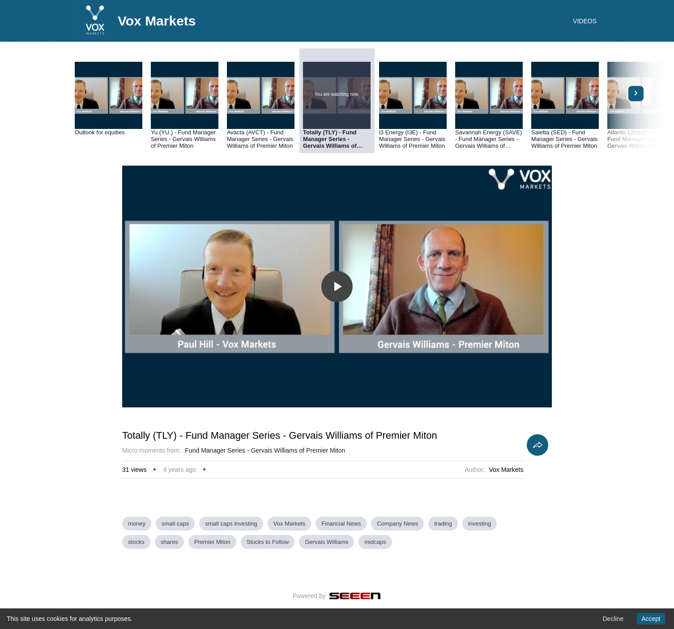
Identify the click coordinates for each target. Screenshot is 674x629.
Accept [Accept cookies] (651, 618)
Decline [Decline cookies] (612, 618)
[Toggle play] (337, 286)
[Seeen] (355, 596)
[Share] (537, 445)
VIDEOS (585, 21)
